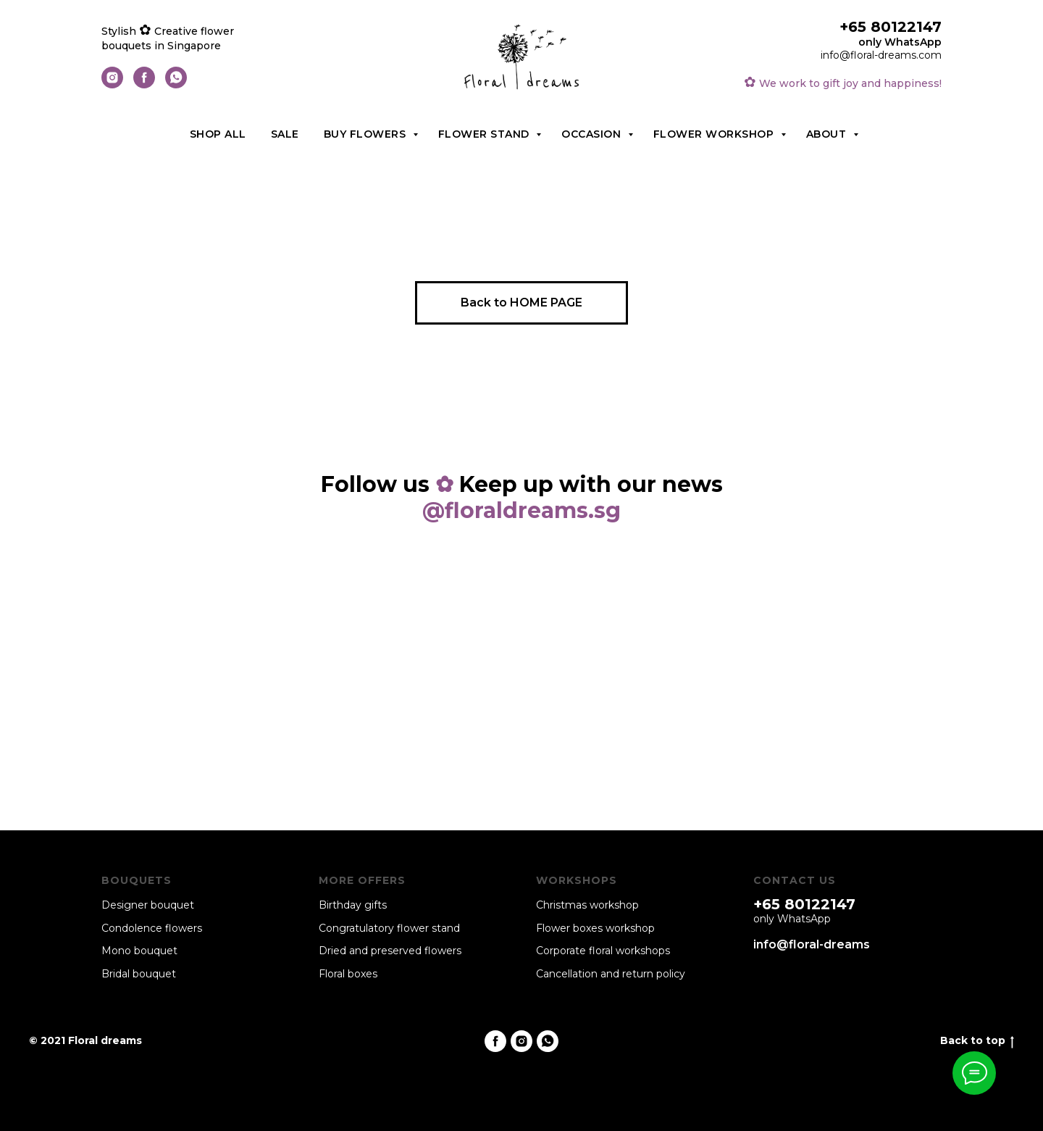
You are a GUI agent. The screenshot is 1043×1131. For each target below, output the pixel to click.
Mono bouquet (139, 950)
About (828, 134)
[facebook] (144, 84)
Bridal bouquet (138, 973)
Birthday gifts (353, 904)
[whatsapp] (176, 84)
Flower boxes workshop (595, 928)
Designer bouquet (147, 904)
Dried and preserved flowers (390, 950)
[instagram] (112, 84)
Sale (285, 134)
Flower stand (485, 134)
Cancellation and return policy (610, 973)
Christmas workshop (587, 904)
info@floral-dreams (811, 944)
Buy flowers (366, 134)
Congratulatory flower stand (389, 928)
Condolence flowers (151, 928)
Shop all (218, 134)
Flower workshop (715, 134)
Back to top (977, 1041)
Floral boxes (348, 973)
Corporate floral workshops (603, 950)
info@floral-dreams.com (881, 55)
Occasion (592, 134)
